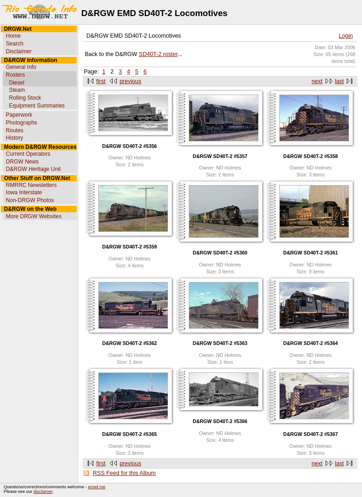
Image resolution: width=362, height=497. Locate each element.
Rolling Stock (25, 98)
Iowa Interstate (24, 192)
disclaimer (43, 491)
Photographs (21, 122)
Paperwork (19, 115)
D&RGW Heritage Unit (33, 169)
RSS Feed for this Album (124, 473)
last (339, 81)
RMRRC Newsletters (31, 185)
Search (14, 43)
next (316, 81)
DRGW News (22, 161)
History (14, 138)
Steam (17, 90)
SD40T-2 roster (158, 54)
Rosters (15, 75)
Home (13, 36)
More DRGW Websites (34, 216)
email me (97, 487)
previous (130, 81)
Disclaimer (19, 51)
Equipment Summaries (36, 105)
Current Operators (28, 154)
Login (346, 36)
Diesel (16, 82)
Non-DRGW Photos (30, 200)
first (101, 81)
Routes (14, 130)
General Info (21, 67)
